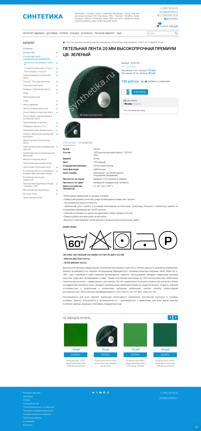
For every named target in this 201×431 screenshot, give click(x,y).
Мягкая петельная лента (34, 159)
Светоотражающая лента (35, 108)
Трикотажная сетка (32, 197)
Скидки (74, 33)
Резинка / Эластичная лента (36, 89)
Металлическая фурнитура (36, 190)
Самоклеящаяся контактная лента (36, 76)
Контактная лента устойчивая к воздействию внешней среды (38, 172)
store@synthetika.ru (168, 11)
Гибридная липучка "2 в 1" (35, 126)
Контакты (87, 33)
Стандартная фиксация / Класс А (38, 68)
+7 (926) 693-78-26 (168, 15)
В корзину (140, 92)
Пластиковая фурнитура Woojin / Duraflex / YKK (38, 184)
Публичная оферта (32, 418)
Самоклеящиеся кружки (35, 122)
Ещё (120, 33)
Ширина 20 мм (156, 42)
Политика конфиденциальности (38, 410)
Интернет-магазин (33, 33)
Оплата (64, 33)
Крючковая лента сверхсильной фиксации (38, 154)
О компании (28, 421)
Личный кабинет (105, 33)
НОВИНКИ (27, 49)
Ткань (26, 101)
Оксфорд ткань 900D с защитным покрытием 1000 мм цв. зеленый (135, 363)
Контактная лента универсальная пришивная (36, 57)
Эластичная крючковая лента (37, 163)
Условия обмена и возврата (37, 414)
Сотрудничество (31, 403)
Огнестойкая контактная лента (38, 112)
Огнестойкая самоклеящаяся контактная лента (37, 117)
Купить (75, 354)
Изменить (137, 104)
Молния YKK (29, 52)
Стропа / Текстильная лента (36, 81)
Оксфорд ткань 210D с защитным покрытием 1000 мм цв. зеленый (76, 363)
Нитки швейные (30, 104)
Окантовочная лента (33, 85)
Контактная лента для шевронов (33, 178)
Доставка (51, 33)
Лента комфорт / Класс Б (35, 72)
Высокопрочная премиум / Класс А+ (38, 64)
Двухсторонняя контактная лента (36, 141)
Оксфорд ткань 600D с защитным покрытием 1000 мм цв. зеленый (165, 363)
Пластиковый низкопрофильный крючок (38, 147)
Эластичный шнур (31, 97)
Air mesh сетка (30, 194)
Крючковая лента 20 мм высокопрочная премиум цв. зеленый (105, 363)
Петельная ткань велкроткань (37, 130)
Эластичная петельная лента (37, 167)
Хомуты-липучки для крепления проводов (38, 135)
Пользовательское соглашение (38, 407)
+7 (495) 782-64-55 (169, 8)
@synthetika (171, 18)
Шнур (25, 93)
